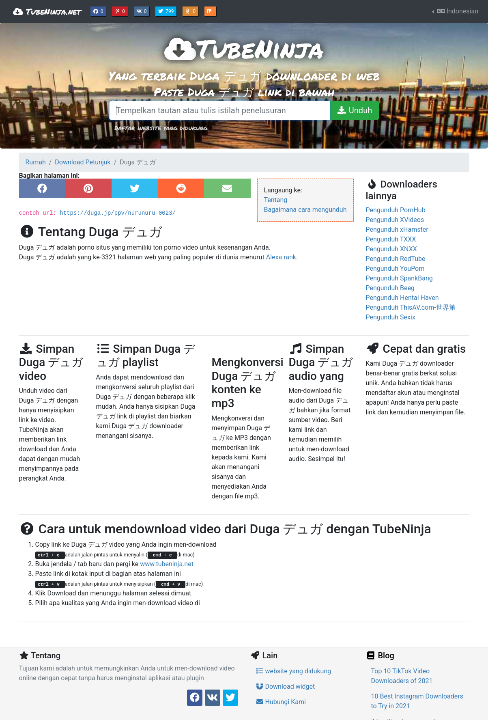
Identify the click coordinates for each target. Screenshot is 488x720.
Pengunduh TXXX (391, 239)
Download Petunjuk (82, 162)
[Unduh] (354, 110)
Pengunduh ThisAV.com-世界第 (411, 307)
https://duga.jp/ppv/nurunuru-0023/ (118, 213)
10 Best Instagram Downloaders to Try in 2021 (417, 701)
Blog (380, 655)
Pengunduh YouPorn (395, 268)
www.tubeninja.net (166, 564)
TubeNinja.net (47, 11)
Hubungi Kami (281, 702)
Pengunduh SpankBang (399, 278)
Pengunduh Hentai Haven (402, 298)
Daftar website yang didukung (160, 127)
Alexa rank (281, 257)
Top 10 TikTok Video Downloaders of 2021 (402, 676)
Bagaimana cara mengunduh (305, 209)
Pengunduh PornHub (396, 210)
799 (166, 10)
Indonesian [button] (456, 11)
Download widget (285, 686)
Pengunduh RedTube (396, 259)
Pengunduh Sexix (390, 317)
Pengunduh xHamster (397, 229)
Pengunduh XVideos (395, 220)
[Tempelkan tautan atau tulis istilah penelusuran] (219, 110)
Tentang (276, 200)
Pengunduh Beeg (390, 288)
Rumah (36, 162)
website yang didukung (293, 671)
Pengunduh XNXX (391, 249)
